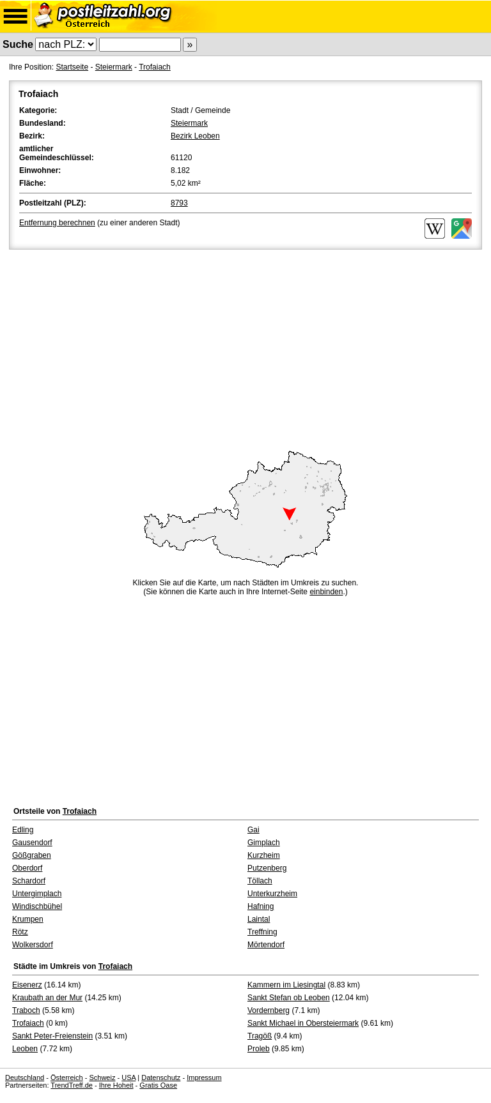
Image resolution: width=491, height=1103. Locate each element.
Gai (253, 829)
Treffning (262, 931)
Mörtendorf (265, 944)
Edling (22, 829)
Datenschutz (160, 1077)
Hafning (260, 906)
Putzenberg (266, 868)
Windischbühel (37, 906)
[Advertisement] (245, 348)
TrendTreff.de (72, 1085)
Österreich (67, 1077)
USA (128, 1077)
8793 (179, 203)
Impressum (204, 1077)
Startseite (72, 67)
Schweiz (102, 1077)
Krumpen (27, 919)
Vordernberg (268, 1010)
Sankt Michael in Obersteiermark (303, 1023)
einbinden (326, 591)
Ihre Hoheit (116, 1085)
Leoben (25, 1048)
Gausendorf (32, 842)
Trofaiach (155, 67)
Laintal (258, 919)
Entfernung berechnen (57, 222)
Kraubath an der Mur (47, 997)
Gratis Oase (158, 1085)
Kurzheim (263, 855)
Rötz (20, 931)
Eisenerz (27, 984)
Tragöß (259, 1036)
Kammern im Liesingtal (286, 984)
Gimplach (263, 842)
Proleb (258, 1048)
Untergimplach (36, 893)
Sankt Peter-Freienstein (52, 1036)
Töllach (259, 880)
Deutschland (24, 1077)
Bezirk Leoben (195, 135)
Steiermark (113, 67)
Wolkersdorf (32, 944)
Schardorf (28, 880)
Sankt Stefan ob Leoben (288, 997)
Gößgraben (31, 855)
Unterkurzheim (272, 893)
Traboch (26, 1010)
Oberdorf (27, 868)
